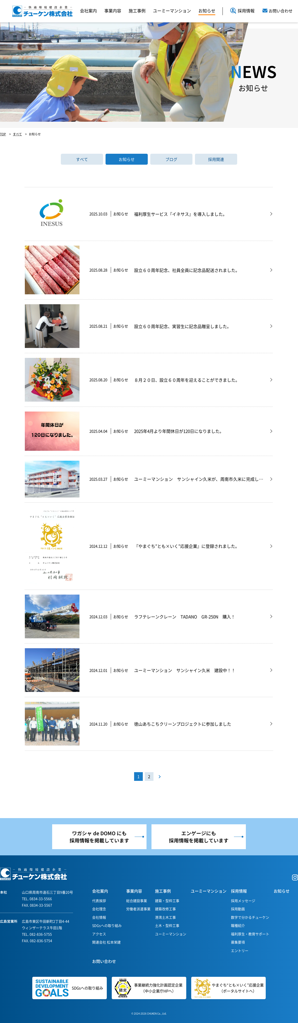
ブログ (171, 159)
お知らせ (206, 10)
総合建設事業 (136, 900)
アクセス (99, 933)
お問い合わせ (104, 961)
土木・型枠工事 (167, 925)
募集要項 (238, 942)
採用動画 (238, 908)
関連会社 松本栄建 (106, 942)
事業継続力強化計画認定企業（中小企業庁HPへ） (147, 988)
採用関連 (216, 159)
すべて (82, 159)
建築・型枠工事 (167, 900)
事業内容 (112, 10)
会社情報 (99, 917)
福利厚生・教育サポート (250, 933)
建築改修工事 (165, 908)
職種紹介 (238, 925)
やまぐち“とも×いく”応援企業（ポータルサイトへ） (229, 988)
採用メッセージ (243, 900)
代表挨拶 (99, 900)
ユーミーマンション (172, 10)
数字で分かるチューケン (250, 917)
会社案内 (88, 10)
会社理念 (99, 908)
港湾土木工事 (165, 917)
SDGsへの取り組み (107, 925)
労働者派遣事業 (138, 908)
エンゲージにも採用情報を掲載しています (198, 837)
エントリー (239, 950)
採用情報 (242, 10)
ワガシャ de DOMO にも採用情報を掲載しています (99, 837)
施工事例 (137, 10)
